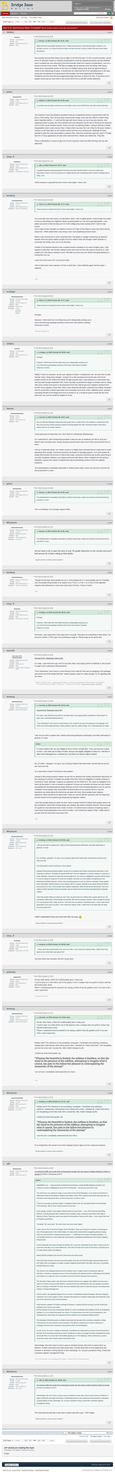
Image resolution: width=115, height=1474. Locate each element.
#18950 (109, 572)
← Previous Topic (83, 1436)
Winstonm (12, 523)
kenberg (11, 195)
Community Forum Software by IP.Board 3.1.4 (97, 1470)
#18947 (109, 409)
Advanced (112, 13)
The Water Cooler (36, 17)
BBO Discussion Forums (10, 17)
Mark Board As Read (42, 1470)
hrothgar (11, 292)
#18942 (109, 92)
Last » (52, 21)
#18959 (109, 1164)
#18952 (109, 651)
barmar (10, 408)
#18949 (109, 523)
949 (39, 21)
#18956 (109, 972)
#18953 (109, 697)
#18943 (109, 157)
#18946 (109, 344)
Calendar (23, 13)
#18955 (109, 936)
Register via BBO (83, 9)
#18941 (109, 32)
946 (26, 21)
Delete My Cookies (28, 1470)
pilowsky (11, 972)
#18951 (109, 604)
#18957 (109, 1009)
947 (30, 21)
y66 (8, 1164)
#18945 (109, 292)
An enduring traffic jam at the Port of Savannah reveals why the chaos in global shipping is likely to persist (73, 1385)
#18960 (109, 1372)
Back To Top (7, 1470)
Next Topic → (108, 1436)
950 (43, 21)
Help (108, 9)
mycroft (10, 650)
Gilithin (10, 32)
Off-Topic (24, 17)
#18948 (109, 484)
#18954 (109, 831)
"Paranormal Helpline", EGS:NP (91, 684)
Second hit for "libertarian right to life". (49, 658)
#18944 (109, 196)
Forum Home (16, 1470)
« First (17, 21)
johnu (9, 92)
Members (14, 13)
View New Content (102, 17)
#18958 (109, 1093)
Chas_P (10, 157)
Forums (5, 13)
